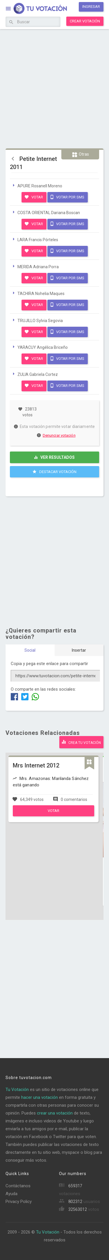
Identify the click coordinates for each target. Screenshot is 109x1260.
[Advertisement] (54, 88)
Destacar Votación (54, 471)
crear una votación (55, 1113)
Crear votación (85, 21)
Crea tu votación (81, 742)
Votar (34, 197)
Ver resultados (54, 457)
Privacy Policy (19, 1201)
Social (29, 650)
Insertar (79, 650)
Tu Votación (17, 1089)
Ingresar (91, 6)
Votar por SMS (67, 197)
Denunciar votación (56, 435)
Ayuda (11, 1193)
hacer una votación (39, 1097)
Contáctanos (18, 1185)
